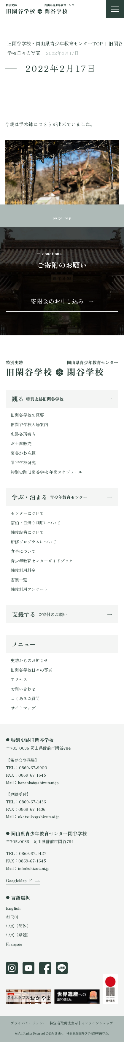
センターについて (27, 513)
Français (14, 944)
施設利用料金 (23, 570)
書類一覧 (19, 580)
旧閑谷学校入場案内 (29, 424)
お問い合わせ (23, 689)
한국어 (12, 917)
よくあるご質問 (25, 698)
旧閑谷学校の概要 (27, 415)
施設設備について (27, 532)
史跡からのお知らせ (29, 660)
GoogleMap (16, 880)
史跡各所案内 (23, 434)
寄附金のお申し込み (57, 301)
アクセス (19, 679)
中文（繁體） (18, 935)
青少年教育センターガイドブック (42, 561)
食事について (23, 551)
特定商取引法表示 (64, 1022)
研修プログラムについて (33, 542)
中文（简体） (18, 926)
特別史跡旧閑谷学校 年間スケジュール (46, 472)
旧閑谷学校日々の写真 (31, 670)
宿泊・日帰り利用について (36, 523)
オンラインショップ (97, 1022)
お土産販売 (21, 443)
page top (62, 218)
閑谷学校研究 (23, 462)
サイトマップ (23, 708)
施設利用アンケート (29, 589)
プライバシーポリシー (28, 1022)
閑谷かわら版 (23, 453)
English (13, 908)
